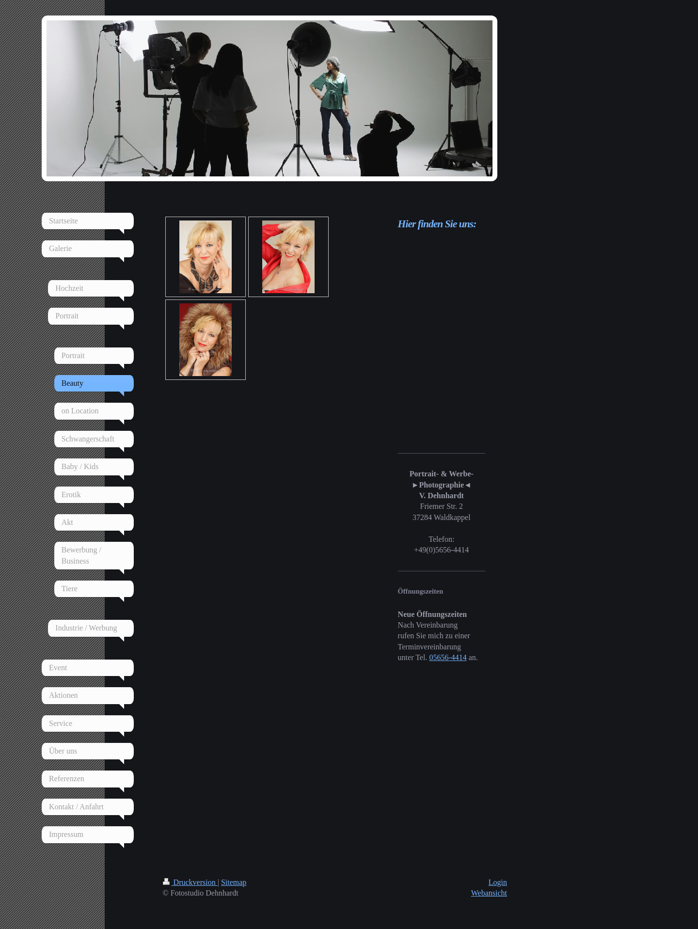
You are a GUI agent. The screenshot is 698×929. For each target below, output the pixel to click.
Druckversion (190, 882)
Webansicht (489, 893)
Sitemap (233, 882)
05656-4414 (447, 657)
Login (498, 882)
